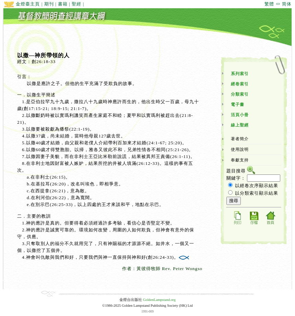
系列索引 (240, 73)
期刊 (49, 4)
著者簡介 (240, 138)
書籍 (63, 4)
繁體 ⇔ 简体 (278, 4)
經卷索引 (240, 84)
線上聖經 (240, 125)
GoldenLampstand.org (159, 300)
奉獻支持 (240, 160)
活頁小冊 (240, 114)
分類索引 (240, 94)
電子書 (237, 104)
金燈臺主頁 (21, 4)
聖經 (76, 4)
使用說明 (240, 149)
